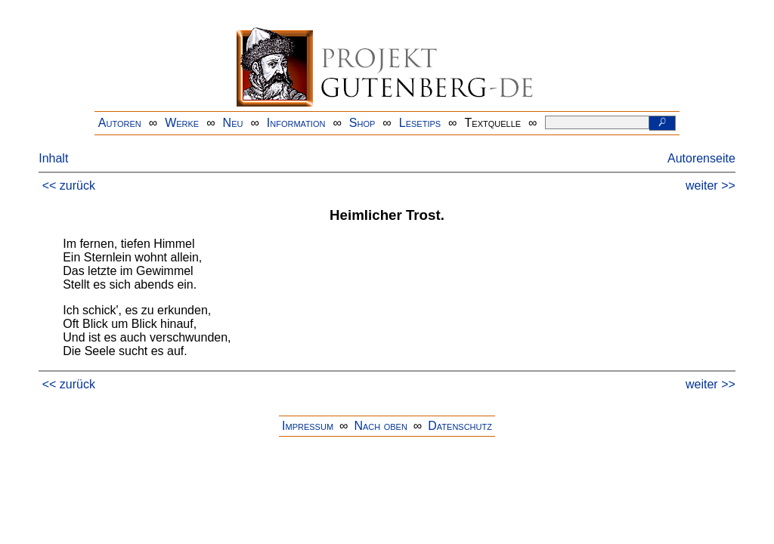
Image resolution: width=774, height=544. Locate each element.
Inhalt (53, 158)
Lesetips (420, 122)
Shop (362, 122)
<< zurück (68, 185)
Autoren (119, 122)
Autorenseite (701, 158)
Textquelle (493, 122)
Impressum (307, 425)
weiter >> (710, 185)
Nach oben (380, 425)
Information (296, 122)
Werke (182, 122)
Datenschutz (460, 425)
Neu (233, 122)
